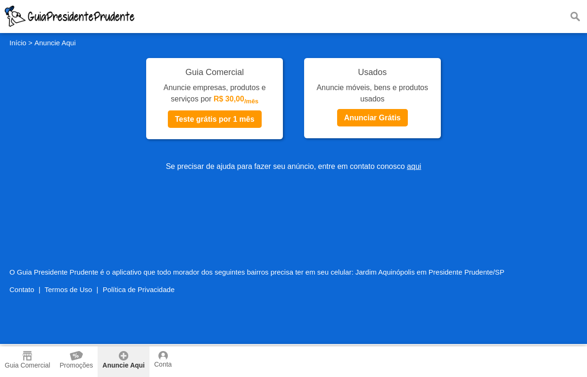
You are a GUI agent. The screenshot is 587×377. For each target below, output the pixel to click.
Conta (163, 359)
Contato (21, 289)
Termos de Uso (68, 289)
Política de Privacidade (139, 289)
